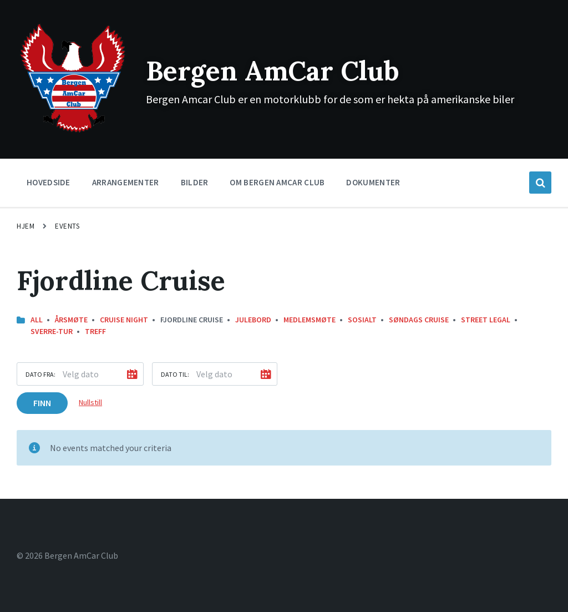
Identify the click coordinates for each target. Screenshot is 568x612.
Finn (42, 402)
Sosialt (362, 320)
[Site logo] (73, 131)
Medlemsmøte (309, 320)
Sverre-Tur (52, 331)
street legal (485, 320)
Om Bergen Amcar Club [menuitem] (277, 182)
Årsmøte (71, 320)
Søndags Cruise (419, 320)
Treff (95, 331)
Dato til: (175, 374)
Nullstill (90, 402)
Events (67, 226)
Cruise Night (124, 320)
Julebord (253, 320)
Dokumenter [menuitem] (373, 182)
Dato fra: (40, 374)
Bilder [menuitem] (195, 182)
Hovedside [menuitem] (48, 182)
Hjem (25, 226)
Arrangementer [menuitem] (125, 182)
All (37, 320)
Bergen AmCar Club (272, 71)
